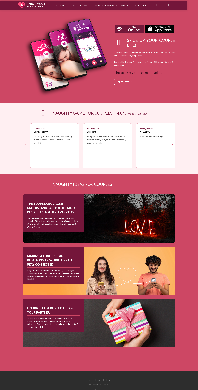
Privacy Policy (94, 380)
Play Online (86, 5)
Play (134, 29)
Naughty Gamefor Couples (42, 5)
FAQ (108, 380)
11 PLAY (105, 384)
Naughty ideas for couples (117, 5)
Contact (146, 5)
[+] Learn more (124, 81)
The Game (65, 5)
